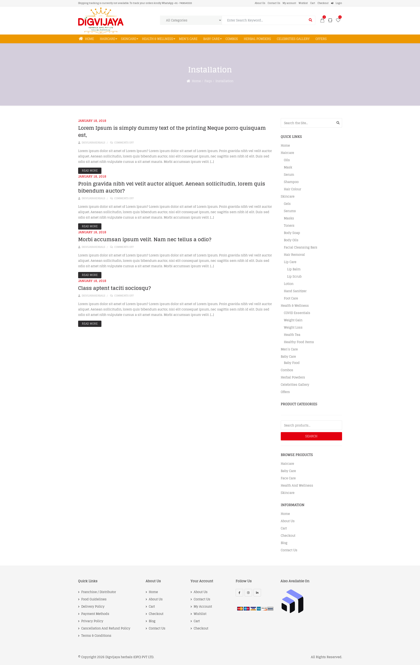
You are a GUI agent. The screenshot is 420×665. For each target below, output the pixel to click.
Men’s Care (188, 39)
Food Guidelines (94, 599)
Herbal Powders (257, 39)
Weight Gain (293, 320)
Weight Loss (293, 327)
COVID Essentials (297, 312)
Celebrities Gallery (293, 39)
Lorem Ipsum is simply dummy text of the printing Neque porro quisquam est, (172, 132)
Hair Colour (292, 189)
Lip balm (294, 269)
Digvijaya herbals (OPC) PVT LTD (129, 657)
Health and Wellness (297, 485)
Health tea (292, 334)
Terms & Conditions (96, 635)
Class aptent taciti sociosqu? (114, 288)
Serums (290, 211)
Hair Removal (294, 254)
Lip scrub (294, 276)
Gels (287, 203)
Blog (284, 542)
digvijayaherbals (91, 142)
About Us (260, 3)
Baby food (292, 362)
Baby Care (211, 39)
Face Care (288, 478)
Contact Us (274, 3)
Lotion (288, 283)
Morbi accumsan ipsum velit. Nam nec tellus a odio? (144, 239)
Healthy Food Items (299, 342)
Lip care (290, 262)
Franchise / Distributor (98, 592)
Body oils (291, 240)
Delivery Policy (93, 606)
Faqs (208, 81)
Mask (288, 167)
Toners (289, 225)
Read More (90, 170)
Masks (289, 218)
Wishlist (303, 3)
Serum (289, 174)
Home (86, 39)
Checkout (323, 3)
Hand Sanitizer (295, 291)
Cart (312, 3)
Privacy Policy (92, 621)
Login (336, 3)
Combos (231, 39)
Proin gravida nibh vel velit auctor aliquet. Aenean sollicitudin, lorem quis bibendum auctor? (171, 187)
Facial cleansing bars (300, 247)
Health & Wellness (157, 39)
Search (311, 436)
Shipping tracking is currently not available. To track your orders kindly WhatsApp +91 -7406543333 (135, 3)
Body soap (292, 232)
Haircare (107, 39)
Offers (321, 39)
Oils (287, 160)
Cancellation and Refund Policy (105, 628)
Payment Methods (95, 613)
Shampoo (291, 181)
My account (289, 3)
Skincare (128, 39)
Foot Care (291, 298)
